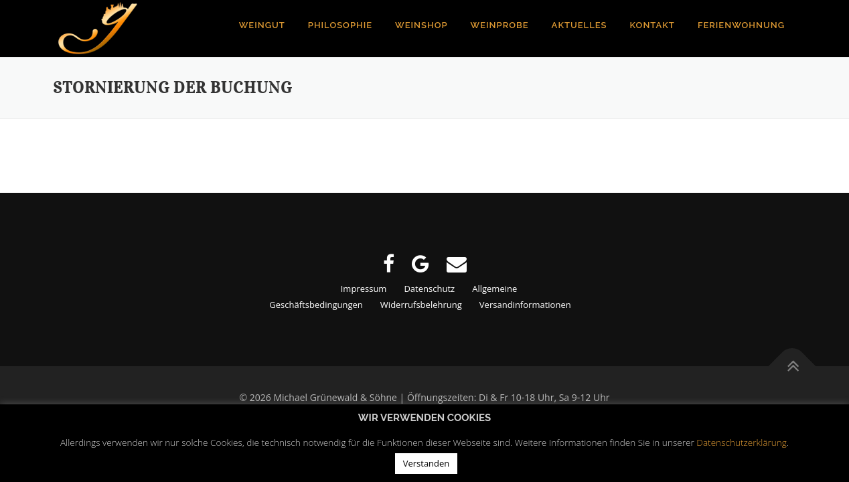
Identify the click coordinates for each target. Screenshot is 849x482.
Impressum (364, 289)
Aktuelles (579, 25)
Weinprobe (500, 25)
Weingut (262, 25)
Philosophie (340, 25)
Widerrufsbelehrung (421, 305)
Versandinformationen (525, 305)
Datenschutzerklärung (741, 442)
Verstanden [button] (426, 463)
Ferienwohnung (741, 25)
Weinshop (421, 25)
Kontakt (652, 25)
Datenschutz (429, 289)
